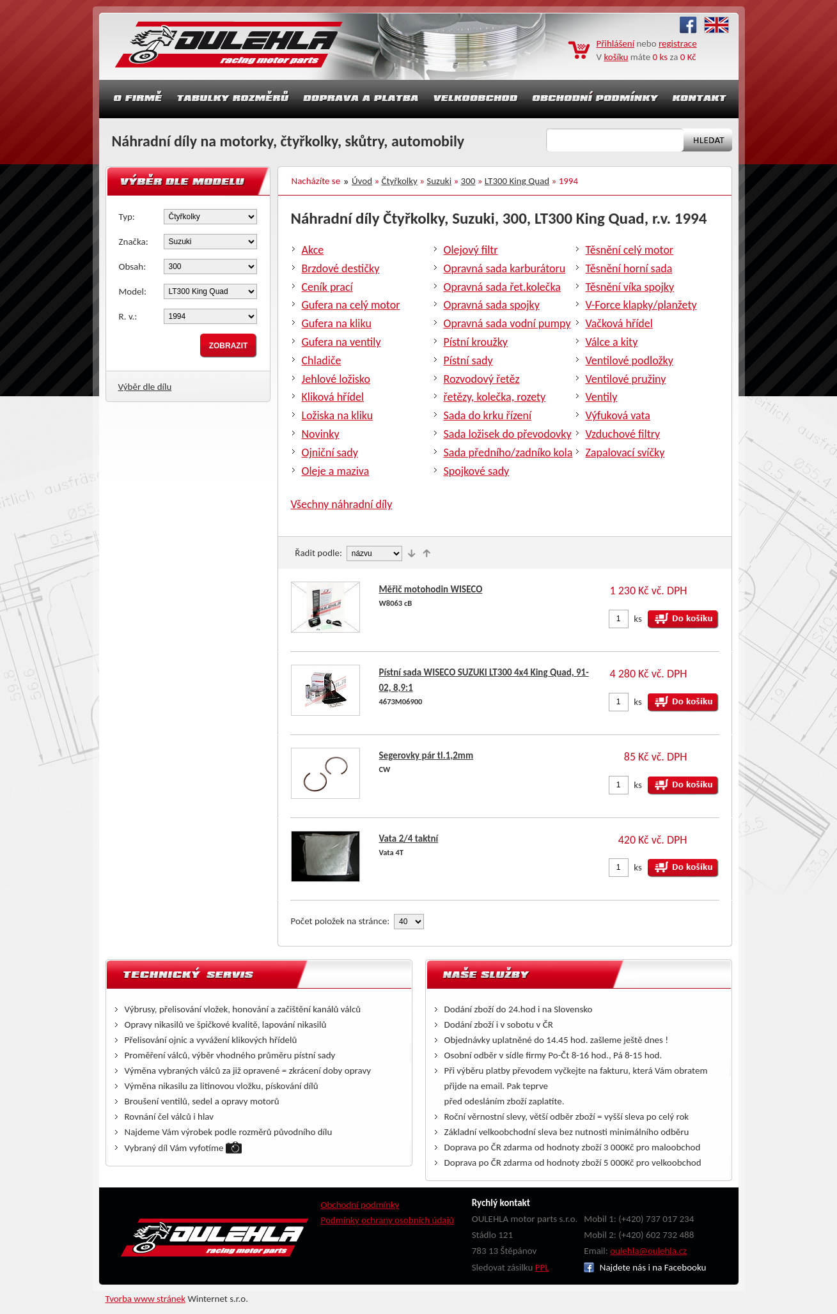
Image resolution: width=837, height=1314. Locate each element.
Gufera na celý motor (351, 305)
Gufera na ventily (341, 342)
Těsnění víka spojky (630, 287)
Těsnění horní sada (629, 268)
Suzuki (438, 181)
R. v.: (128, 316)
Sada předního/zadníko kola (508, 452)
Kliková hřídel (333, 397)
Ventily (602, 397)
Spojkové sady (477, 471)
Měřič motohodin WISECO (431, 589)
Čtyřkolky (400, 181)
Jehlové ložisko (336, 379)
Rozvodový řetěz (482, 379)
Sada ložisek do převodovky (508, 434)
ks (638, 618)
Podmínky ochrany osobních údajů (388, 1220)
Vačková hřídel (619, 323)
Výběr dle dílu (145, 386)
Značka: (133, 241)
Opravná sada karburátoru (505, 268)
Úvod (362, 181)
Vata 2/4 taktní (409, 838)
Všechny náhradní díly (342, 504)
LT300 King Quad (517, 181)
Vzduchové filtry (623, 434)
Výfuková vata (618, 415)
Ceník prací (327, 287)
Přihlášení (616, 43)
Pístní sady (468, 360)
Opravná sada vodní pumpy (507, 323)
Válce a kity (612, 342)
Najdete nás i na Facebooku (645, 1267)
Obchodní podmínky (360, 1204)
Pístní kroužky (476, 342)
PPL (542, 1267)
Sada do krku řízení (488, 415)
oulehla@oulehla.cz (648, 1250)
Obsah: (132, 266)
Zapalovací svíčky (625, 452)
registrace (678, 43)
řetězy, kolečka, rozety (495, 397)
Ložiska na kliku (337, 415)
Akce (313, 250)
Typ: (127, 216)
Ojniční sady (330, 452)
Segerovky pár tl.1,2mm (426, 755)
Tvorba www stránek (146, 1298)
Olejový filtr (471, 250)
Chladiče (321, 360)
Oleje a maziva (336, 471)
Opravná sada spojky (492, 305)
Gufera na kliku (337, 323)
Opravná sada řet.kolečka (502, 287)
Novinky (321, 434)
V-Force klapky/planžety (641, 305)
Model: (133, 291)
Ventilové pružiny (626, 379)
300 (468, 181)
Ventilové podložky (629, 360)
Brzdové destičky (341, 268)
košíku (616, 57)
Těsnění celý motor (630, 250)
